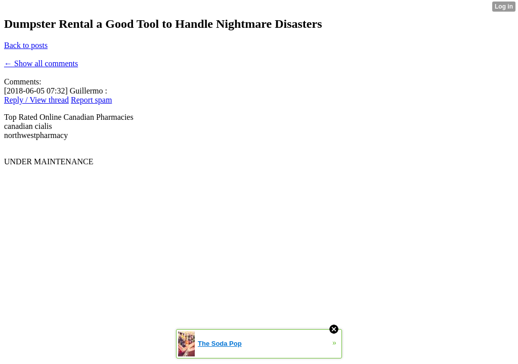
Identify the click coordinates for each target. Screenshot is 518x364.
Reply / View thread (36, 100)
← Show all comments (41, 63)
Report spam (91, 100)
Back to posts (26, 45)
